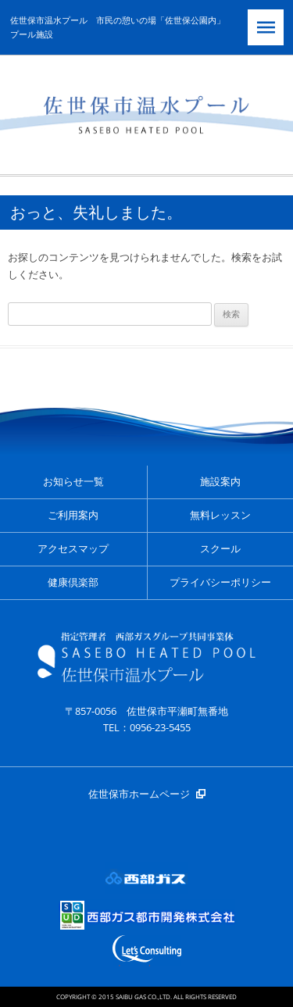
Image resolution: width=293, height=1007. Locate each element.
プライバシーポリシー (220, 582)
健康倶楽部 (73, 582)
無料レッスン (220, 515)
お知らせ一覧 (73, 481)
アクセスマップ (73, 549)
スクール (220, 549)
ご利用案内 (73, 515)
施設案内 (220, 481)
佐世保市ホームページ (139, 794)
